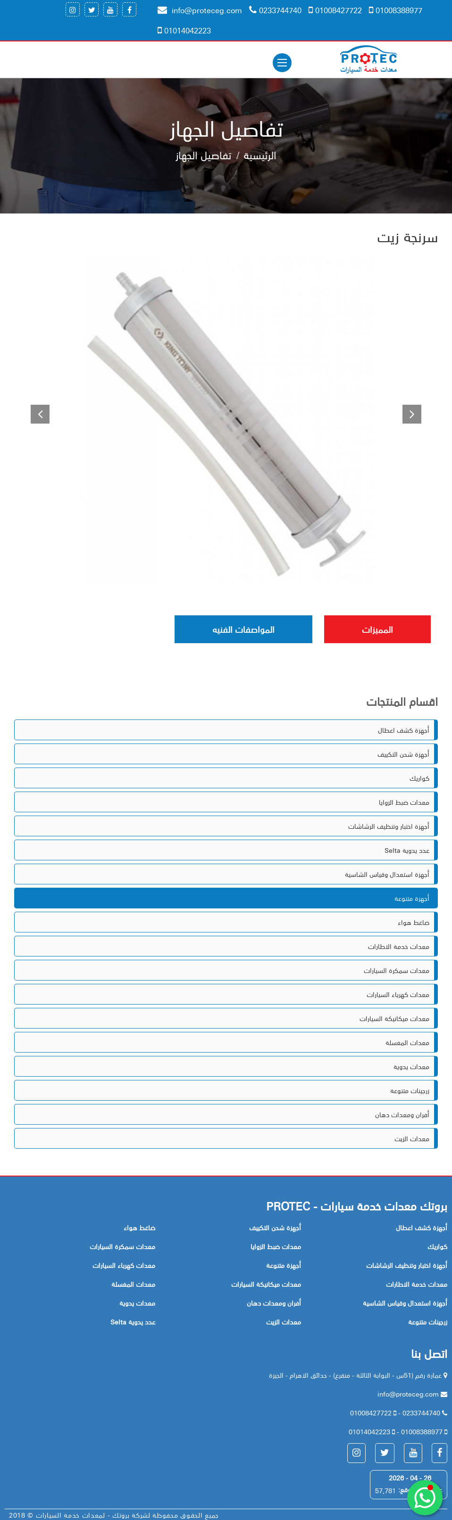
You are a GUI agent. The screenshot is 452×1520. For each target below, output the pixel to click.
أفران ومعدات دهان (402, 1114)
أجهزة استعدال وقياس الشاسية (387, 874)
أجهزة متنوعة (411, 898)
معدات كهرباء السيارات (398, 994)
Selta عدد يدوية (407, 850)
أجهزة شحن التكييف (403, 754)
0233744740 (275, 10)
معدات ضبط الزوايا (404, 802)
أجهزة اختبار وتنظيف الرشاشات (388, 826)
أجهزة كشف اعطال (403, 730)
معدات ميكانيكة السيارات (394, 1018)
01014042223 (184, 30)
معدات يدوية (411, 1066)
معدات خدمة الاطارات (398, 946)
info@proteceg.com (200, 10)
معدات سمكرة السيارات (396, 970)
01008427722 (335, 10)
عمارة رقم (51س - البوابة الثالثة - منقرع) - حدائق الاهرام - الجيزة (356, 1375)
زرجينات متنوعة (409, 1090)
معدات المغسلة (407, 1042)
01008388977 (395, 10)
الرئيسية (259, 154)
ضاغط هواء (413, 922)
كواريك (419, 778)
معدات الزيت (411, 1138)
